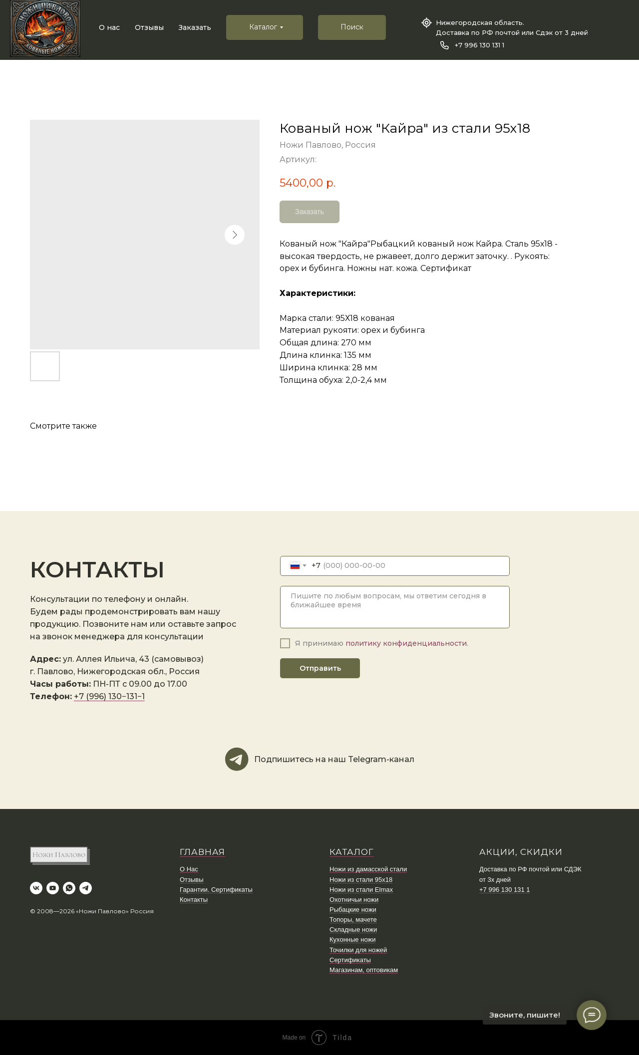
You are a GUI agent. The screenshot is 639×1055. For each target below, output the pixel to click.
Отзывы (149, 27)
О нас (109, 27)
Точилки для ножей (358, 950)
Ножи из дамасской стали (368, 869)
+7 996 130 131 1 (479, 45)
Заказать (195, 27)
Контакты (194, 899)
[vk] (36, 888)
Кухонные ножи (352, 939)
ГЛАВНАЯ (202, 852)
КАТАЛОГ (351, 852)
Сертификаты (350, 960)
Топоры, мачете (353, 919)
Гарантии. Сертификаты (216, 889)
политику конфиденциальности (406, 643)
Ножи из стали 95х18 (360, 879)
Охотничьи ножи (353, 899)
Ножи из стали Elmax (361, 889)
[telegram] (85, 888)
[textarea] (395, 607)
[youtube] (52, 888)
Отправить (320, 668)
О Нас (189, 869)
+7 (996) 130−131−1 (109, 696)
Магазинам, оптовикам (363, 970)
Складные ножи (353, 929)
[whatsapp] (69, 888)
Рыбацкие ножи (352, 909)
